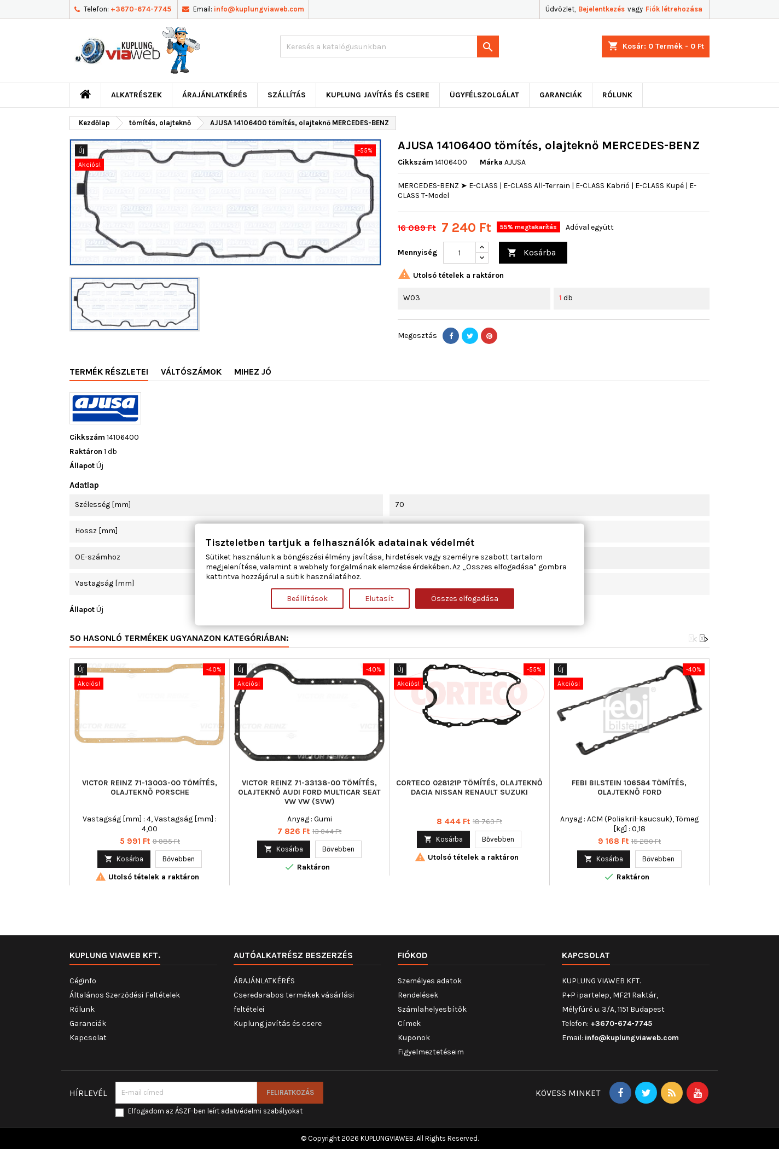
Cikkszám (415, 162)
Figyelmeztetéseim (431, 1052)
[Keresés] (389, 46)
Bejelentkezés (601, 9)
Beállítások (307, 598)
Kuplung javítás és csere (377, 95)
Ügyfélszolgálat (484, 95)
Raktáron (85, 451)
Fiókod (413, 955)
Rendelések (418, 995)
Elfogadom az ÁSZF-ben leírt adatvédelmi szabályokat (215, 1111)
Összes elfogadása (464, 598)
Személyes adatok (430, 980)
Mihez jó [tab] (252, 371)
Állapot (82, 465)
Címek (409, 1023)
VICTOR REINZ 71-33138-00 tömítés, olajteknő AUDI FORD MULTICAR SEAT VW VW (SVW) (309, 792)
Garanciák (560, 95)
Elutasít (379, 598)
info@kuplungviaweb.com (259, 9)
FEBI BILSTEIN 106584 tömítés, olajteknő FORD (629, 787)
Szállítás (287, 95)
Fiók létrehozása (674, 9)
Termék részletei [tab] (108, 371)
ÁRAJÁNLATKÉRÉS (214, 95)
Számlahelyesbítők (432, 1009)
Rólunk (617, 95)
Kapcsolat (88, 1037)
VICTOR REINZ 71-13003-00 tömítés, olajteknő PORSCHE (149, 787)
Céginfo (82, 980)
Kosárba (531, 253)
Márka (491, 162)
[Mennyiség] (459, 253)
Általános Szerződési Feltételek (124, 995)
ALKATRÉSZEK (136, 95)
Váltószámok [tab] (191, 371)
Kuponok (414, 1037)
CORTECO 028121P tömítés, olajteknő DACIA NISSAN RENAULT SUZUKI (469, 787)
